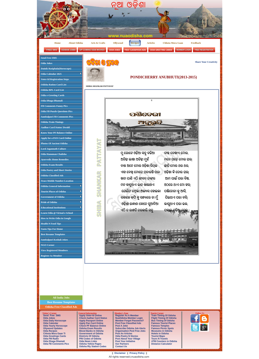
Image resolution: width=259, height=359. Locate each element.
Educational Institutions (61, 207)
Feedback (196, 42)
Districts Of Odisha (89, 336)
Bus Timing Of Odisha (163, 320)
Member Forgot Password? (129, 320)
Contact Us (121, 346)
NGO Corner (47, 245)
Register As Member (51, 255)
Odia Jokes (46, 63)
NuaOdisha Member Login (129, 318)
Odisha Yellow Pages (90, 344)
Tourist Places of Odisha (61, 191)
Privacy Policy (137, 353)
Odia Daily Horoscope (54, 320)
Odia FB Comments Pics (56, 344)
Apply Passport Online (91, 320)
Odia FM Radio (51, 338)
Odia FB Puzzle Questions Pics (56, 111)
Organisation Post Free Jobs (130, 331)
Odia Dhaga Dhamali (52, 100)
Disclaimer (120, 353)
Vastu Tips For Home (52, 229)
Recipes (135, 42)
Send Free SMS (49, 57)
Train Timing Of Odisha (163, 315)
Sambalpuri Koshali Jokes (54, 239)
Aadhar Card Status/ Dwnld (55, 127)
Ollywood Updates (53, 328)
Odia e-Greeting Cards (52, 95)
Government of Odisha (61, 196)
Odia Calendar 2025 (61, 73)
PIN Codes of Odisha (90, 338)
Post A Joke (121, 326)
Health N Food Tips (51, 223)
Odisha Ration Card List (53, 84)
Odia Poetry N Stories (126, 336)
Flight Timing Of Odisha (163, 318)
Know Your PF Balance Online (56, 132)
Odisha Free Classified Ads (61, 306)
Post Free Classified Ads (128, 323)
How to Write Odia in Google (56, 218)
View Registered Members (54, 250)
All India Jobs (61, 297)
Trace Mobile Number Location (57, 180)
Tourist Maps (158, 336)
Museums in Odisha (161, 331)
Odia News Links (88, 341)
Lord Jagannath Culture (53, 148)
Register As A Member (127, 315)
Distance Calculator (161, 344)
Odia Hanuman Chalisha (54, 154)
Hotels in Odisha (160, 333)
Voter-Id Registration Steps (55, 79)
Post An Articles (123, 333)
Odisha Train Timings (52, 122)
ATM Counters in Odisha (164, 341)
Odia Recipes (50, 331)
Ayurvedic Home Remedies (55, 159)
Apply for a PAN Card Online (56, 138)
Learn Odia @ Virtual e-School (57, 212)
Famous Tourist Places (163, 323)
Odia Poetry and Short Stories (56, 170)
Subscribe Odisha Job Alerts (130, 328)
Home (57, 42)
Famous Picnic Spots (162, 328)
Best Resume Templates (53, 234)
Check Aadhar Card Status (93, 318)
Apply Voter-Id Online (90, 315)
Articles (151, 42)
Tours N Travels (159, 338)
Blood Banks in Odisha (91, 331)
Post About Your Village (127, 338)
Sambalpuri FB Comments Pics (57, 116)
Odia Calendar (50, 323)
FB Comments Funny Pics (54, 106)
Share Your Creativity (206, 61)
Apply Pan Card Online (91, 323)
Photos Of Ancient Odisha (54, 143)
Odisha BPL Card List (52, 90)
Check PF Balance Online (92, 326)
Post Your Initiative (125, 341)
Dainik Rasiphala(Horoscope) (56, 68)
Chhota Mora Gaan (173, 42)
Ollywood (118, 42)
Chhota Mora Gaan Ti (54, 333)
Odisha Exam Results (52, 164)
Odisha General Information (61, 186)
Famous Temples (160, 326)
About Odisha (76, 42)
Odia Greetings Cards (54, 336)
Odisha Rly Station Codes (92, 346)
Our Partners (122, 344)
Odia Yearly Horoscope (55, 326)
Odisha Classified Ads (52, 175)
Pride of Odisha (61, 202)
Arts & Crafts (98, 42)
